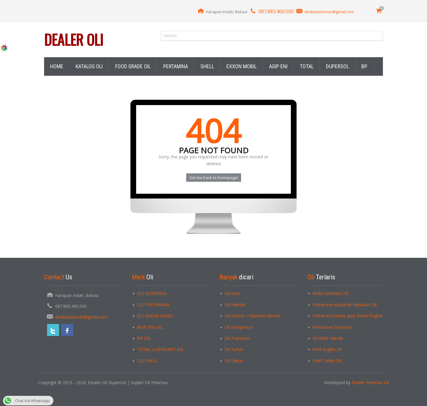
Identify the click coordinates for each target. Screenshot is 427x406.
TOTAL (307, 66)
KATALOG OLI (89, 66)
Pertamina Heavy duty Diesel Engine (347, 316)
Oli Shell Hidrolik (327, 338)
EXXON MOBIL (241, 66)
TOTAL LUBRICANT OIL (160, 349)
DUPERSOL (337, 66)
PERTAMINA (175, 66)
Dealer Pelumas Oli (370, 382)
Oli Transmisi (237, 338)
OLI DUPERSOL (152, 293)
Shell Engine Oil (327, 349)
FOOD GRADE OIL (133, 66)
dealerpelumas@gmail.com (329, 11)
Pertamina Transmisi (332, 327)
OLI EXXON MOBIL (155, 316)
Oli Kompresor (239, 327)
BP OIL (144, 338)
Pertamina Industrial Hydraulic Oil (344, 304)
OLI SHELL (147, 360)
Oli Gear (232, 293)
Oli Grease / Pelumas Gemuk (252, 316)
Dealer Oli (73, 39)
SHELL (207, 66)
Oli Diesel (234, 360)
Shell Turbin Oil (326, 360)
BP (364, 66)
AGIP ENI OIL (150, 327)
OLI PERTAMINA (153, 304)
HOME (56, 66)
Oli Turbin (234, 349)
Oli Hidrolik (235, 304)
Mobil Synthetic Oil (330, 293)
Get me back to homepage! (213, 177)
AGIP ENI (278, 66)
